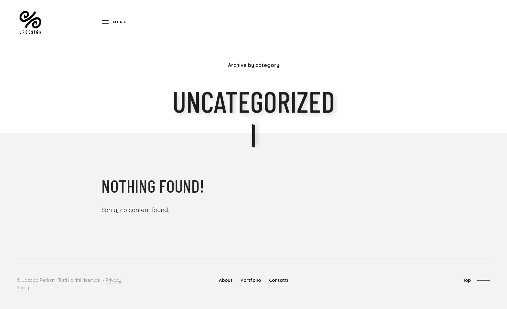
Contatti (278, 280)
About (225, 280)
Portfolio (251, 280)
